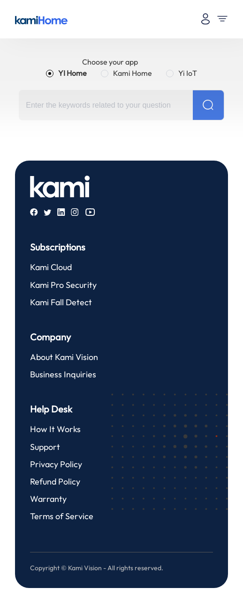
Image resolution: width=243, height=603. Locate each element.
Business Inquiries (63, 374)
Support (45, 446)
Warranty (48, 498)
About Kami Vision (64, 357)
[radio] (66, 73)
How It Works (55, 429)
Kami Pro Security (63, 284)
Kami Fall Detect (61, 302)
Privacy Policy (56, 464)
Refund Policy (55, 481)
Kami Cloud (51, 267)
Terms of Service (61, 516)
